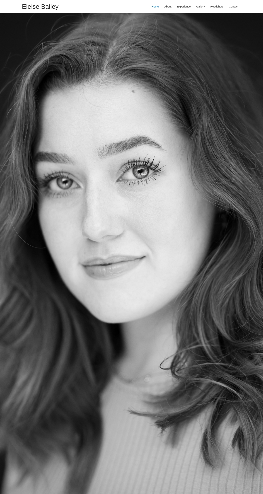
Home (155, 6)
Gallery (200, 6)
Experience (184, 6)
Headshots (217, 6)
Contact (233, 6)
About (167, 6)
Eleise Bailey (40, 6)
